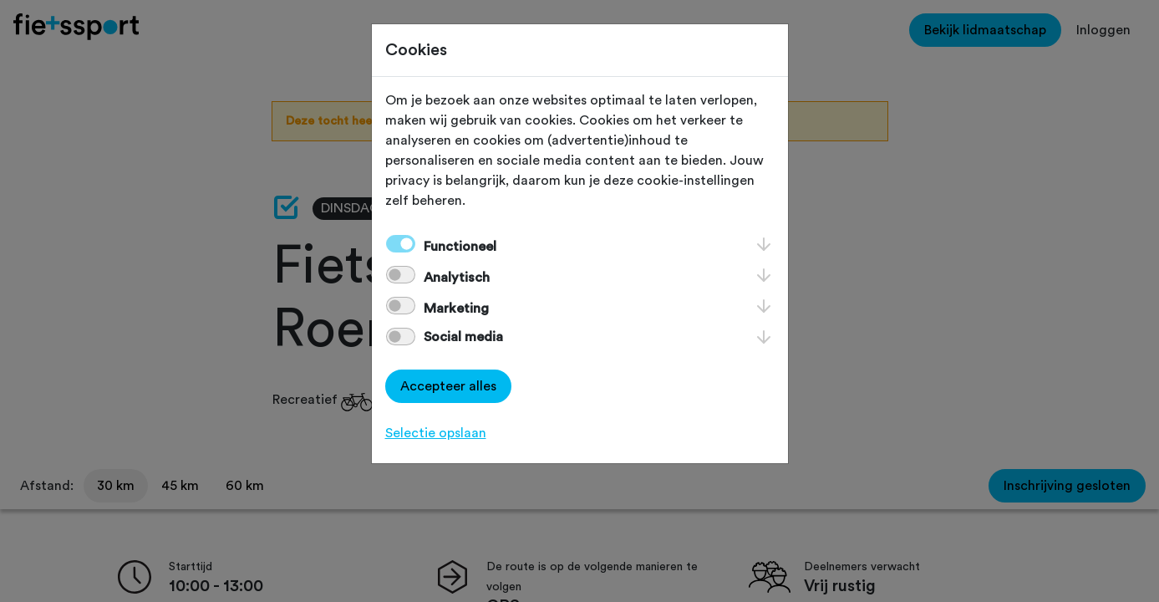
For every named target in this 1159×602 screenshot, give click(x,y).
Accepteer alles (448, 386)
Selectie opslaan (435, 433)
